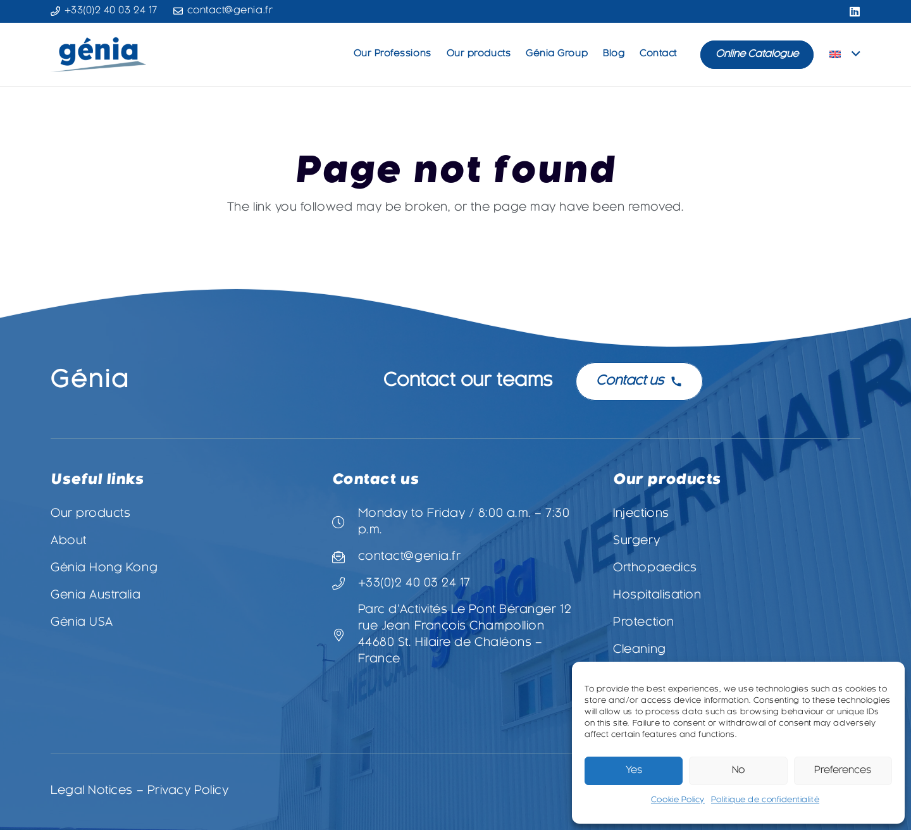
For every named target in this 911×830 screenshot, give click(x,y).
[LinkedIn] (855, 11)
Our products (90, 514)
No (738, 771)
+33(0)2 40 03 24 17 (414, 584)
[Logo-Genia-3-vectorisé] (98, 54)
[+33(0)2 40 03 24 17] (345, 584)
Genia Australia (95, 596)
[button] (845, 54)
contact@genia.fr (409, 557)
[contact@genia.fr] (345, 557)
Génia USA (82, 623)
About (69, 541)
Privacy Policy (188, 791)
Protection (643, 623)
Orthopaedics (655, 568)
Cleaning (639, 650)
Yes (634, 771)
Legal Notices (92, 791)
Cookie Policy (678, 800)
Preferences (842, 771)
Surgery (636, 541)
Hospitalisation (657, 596)
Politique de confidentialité (765, 800)
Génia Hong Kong (104, 568)
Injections (641, 514)
